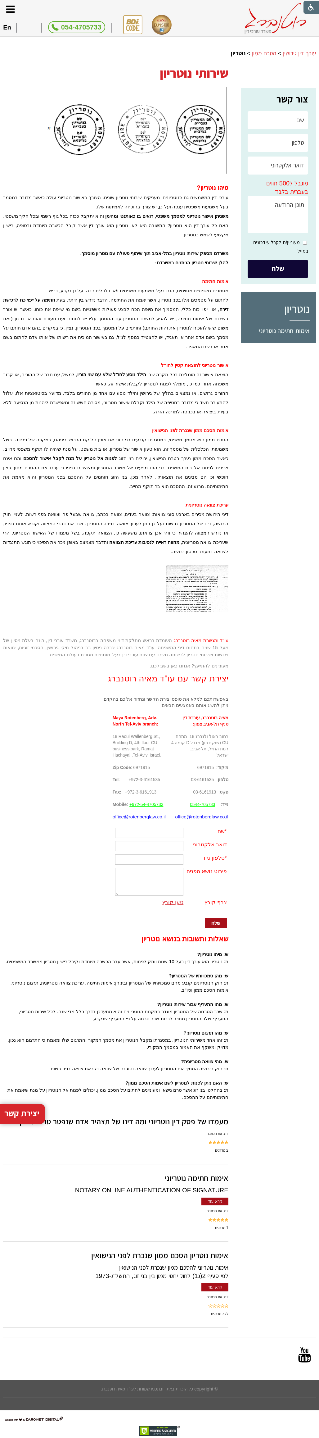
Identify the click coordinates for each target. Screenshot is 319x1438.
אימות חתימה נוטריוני (284, 330)
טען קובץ (172, 902)
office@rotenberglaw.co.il (201, 816)
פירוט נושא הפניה (206, 871)
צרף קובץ (215, 902)
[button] (10, 9)
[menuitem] (278, 331)
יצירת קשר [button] (22, 1102)
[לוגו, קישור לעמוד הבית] (275, 18)
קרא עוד (215, 1201)
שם (221, 831)
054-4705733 (81, 27)
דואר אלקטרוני (210, 845)
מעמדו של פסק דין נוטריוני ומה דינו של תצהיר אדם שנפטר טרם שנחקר (122, 1121)
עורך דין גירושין (299, 53)
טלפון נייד (214, 858)
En (7, 27)
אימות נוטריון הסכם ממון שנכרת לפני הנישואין (159, 1255)
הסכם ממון (264, 53)
